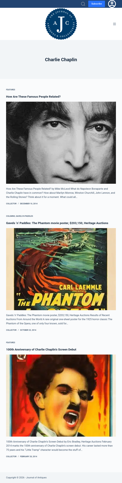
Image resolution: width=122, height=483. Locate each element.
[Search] (83, 4)
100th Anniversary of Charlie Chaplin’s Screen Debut (42, 349)
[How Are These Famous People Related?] (61, 143)
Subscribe (96, 3)
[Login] (112, 4)
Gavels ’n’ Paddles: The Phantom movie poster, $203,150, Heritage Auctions (59, 223)
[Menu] (114, 24)
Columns (10, 216)
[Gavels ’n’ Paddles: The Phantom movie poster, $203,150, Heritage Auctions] (61, 269)
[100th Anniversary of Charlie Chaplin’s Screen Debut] (61, 396)
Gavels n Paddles (24, 216)
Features (10, 90)
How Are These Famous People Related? (34, 96)
